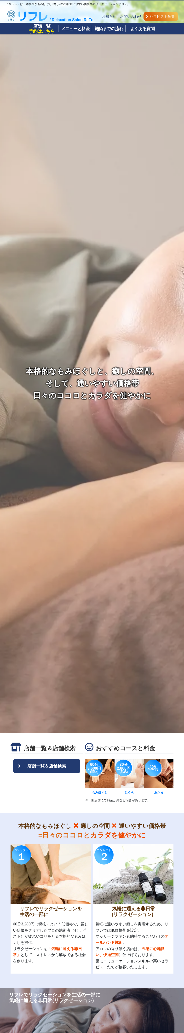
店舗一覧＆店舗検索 (46, 766)
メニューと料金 (75, 28)
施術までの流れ (109, 28)
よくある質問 (142, 28)
